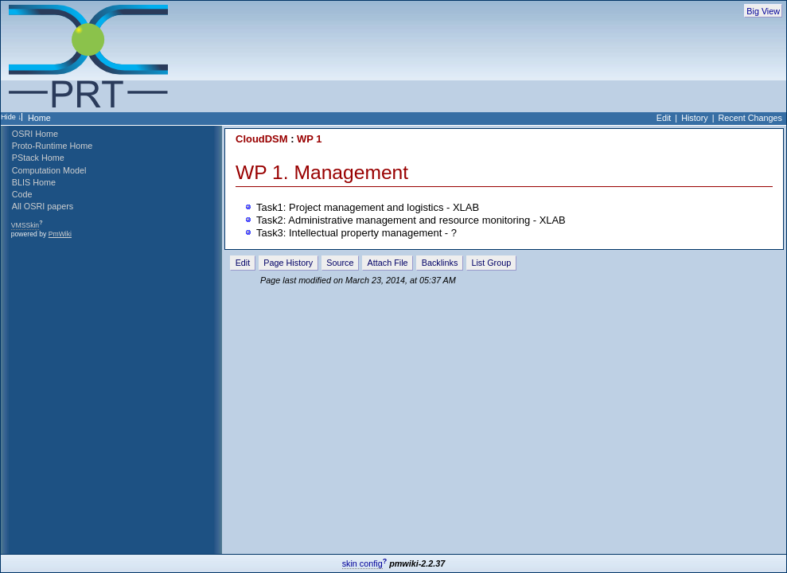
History (694, 118)
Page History (288, 262)
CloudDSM (261, 139)
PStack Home (38, 157)
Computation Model (49, 170)
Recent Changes (750, 118)
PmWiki (60, 234)
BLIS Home (34, 182)
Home (39, 118)
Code (22, 194)
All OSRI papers (42, 206)
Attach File (388, 262)
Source (339, 262)
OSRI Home (35, 133)
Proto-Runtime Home (52, 145)
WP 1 (309, 139)
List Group (491, 262)
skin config (362, 563)
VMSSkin (25, 225)
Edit (664, 118)
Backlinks (440, 262)
